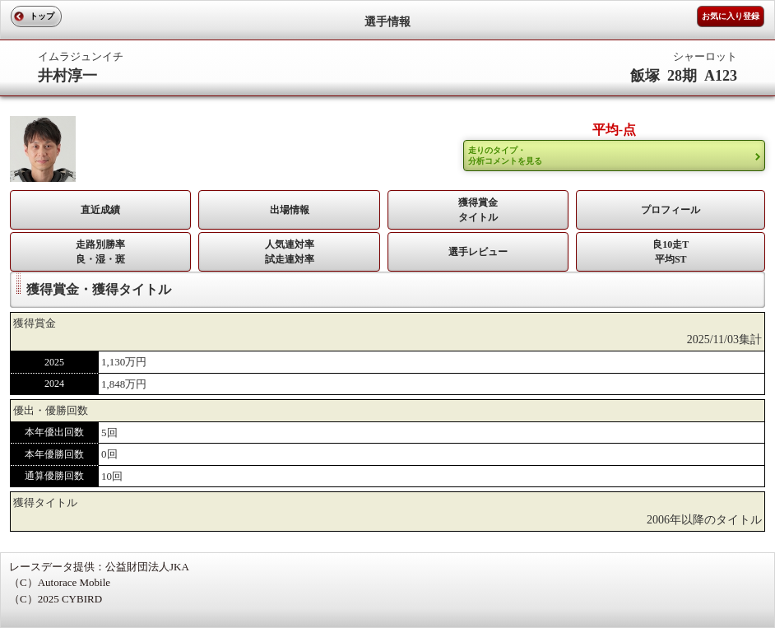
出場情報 (289, 210)
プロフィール (670, 210)
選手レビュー (478, 252)
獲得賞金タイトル (478, 210)
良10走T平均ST (670, 252)
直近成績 (100, 210)
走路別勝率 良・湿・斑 (100, 252)
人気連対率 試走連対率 (289, 252)
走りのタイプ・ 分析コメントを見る (505, 155)
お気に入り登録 (730, 16)
